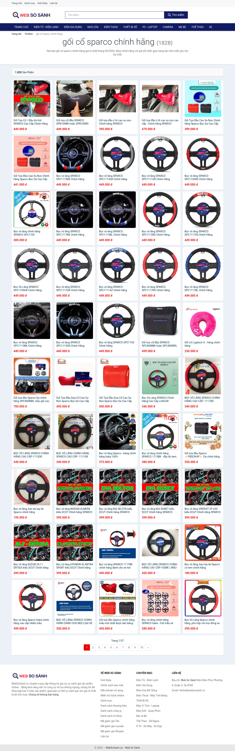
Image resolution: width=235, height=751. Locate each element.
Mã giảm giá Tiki (110, 721)
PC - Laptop (150, 27)
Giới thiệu (42, 3)
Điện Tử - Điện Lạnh (46, 27)
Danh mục (29, 3)
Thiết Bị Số (130, 27)
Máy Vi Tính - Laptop (148, 705)
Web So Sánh (132, 747)
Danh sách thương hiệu (114, 705)
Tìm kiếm (176, 15)
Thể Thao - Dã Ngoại (147, 721)
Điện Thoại (111, 27)
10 (141, 647)
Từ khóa (29, 34)
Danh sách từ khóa (111, 715)
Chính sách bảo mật (112, 685)
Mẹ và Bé (141, 715)
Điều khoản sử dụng (112, 690)
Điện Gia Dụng (73, 27)
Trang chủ (17, 3)
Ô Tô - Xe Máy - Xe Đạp (149, 726)
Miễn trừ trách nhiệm (112, 695)
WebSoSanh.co (114, 747)
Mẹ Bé (182, 27)
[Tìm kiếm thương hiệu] (114, 15)
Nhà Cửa (92, 27)
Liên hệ (54, 3)
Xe (210, 27)
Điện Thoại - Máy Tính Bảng (151, 695)
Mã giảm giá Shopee (112, 731)
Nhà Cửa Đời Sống (146, 690)
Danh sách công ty (111, 710)
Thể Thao (198, 27)
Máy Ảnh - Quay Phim (148, 710)
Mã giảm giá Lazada (112, 726)
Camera (168, 27)
